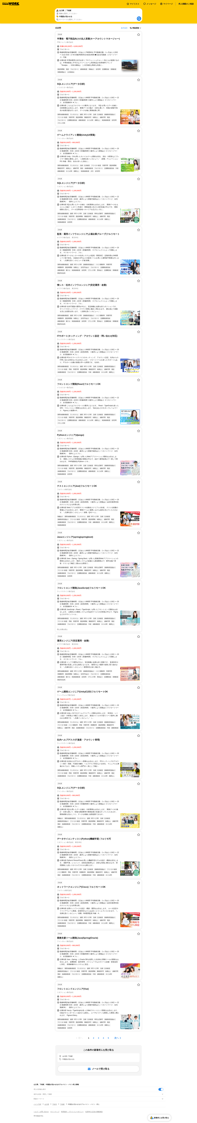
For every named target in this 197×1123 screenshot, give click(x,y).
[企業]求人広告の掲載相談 (94, 1111)
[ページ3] (98, 1038)
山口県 (46, 1104)
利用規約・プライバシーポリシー (72, 1111)
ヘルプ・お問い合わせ (41, 1111)
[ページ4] (103, 1038)
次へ (116, 1038)
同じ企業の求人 (62, 629)
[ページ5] (108, 1038)
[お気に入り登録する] (139, 35)
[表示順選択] (135, 28)
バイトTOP (37, 1104)
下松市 (54, 1104)
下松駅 (62, 1104)
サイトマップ (54, 1111)
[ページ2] (93, 1038)
